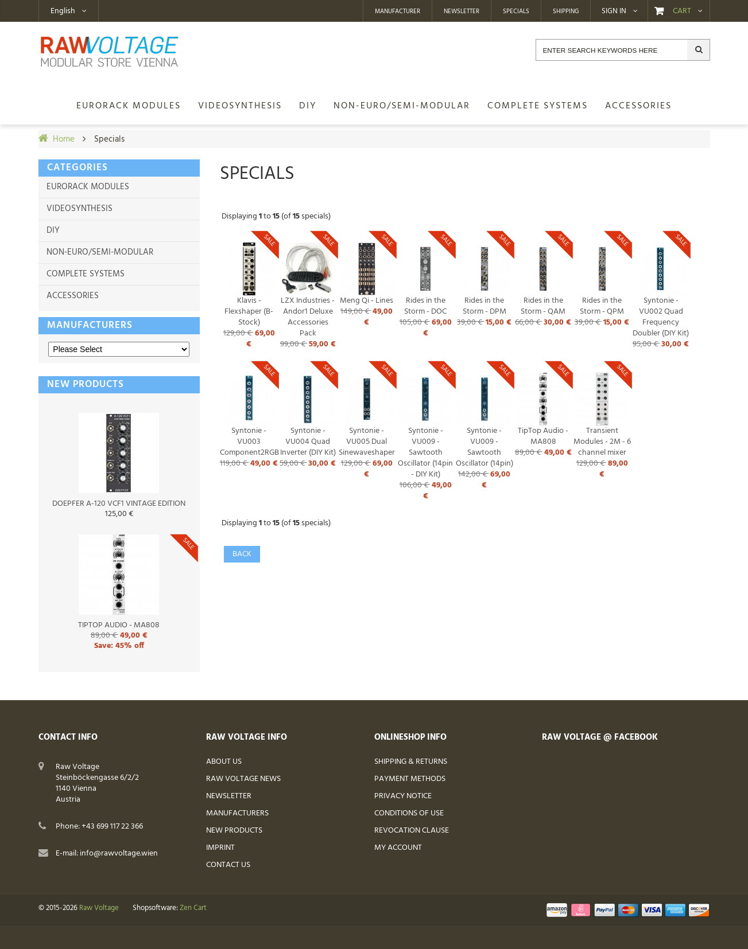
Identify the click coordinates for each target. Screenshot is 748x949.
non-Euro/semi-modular (99, 252)
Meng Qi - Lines (366, 300)
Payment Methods (409, 779)
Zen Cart (193, 908)
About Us (224, 761)
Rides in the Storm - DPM (484, 306)
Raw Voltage (99, 908)
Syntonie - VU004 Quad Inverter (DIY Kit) (308, 441)
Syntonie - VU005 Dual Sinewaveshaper (367, 441)
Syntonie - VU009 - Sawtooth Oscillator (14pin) (484, 447)
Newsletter (461, 11)
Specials (516, 11)
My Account (398, 847)
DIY (53, 230)
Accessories (72, 296)
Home (64, 139)
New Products (234, 830)
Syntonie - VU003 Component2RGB (249, 441)
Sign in (614, 11)
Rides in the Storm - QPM (602, 306)
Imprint (220, 847)
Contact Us (228, 865)
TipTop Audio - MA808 (543, 436)
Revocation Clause (411, 830)
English (63, 11)
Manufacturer (397, 11)
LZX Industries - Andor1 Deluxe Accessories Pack (308, 317)
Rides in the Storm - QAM (543, 306)
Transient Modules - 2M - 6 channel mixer (602, 441)
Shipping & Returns (410, 761)
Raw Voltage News (243, 779)
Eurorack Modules (87, 187)
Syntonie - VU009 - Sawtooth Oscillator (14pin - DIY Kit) (425, 452)
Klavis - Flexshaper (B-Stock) (248, 311)
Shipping (566, 11)
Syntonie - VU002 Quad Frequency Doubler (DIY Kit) (661, 317)
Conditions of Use (409, 813)
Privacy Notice (403, 796)
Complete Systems (85, 274)
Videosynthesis (79, 209)
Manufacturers (90, 325)
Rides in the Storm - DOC (425, 306)
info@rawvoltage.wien (119, 853)
